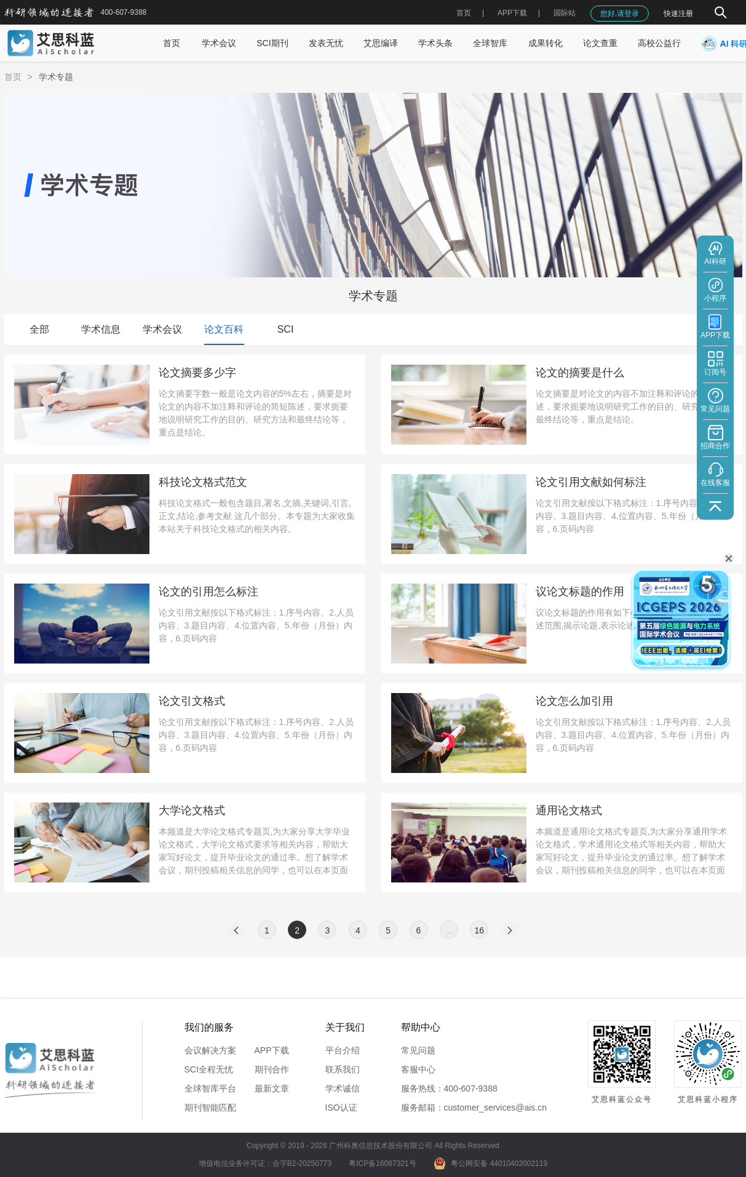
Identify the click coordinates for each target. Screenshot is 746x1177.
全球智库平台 (210, 1088)
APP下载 (272, 1050)
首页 (463, 13)
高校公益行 (659, 43)
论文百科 (224, 329)
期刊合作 (272, 1069)
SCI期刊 (272, 43)
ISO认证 (341, 1107)
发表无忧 (326, 43)
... (449, 930)
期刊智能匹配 (210, 1107)
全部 (39, 329)
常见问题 (418, 1050)
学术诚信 (342, 1088)
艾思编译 (380, 43)
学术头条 (435, 43)
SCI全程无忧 (209, 1069)
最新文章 (272, 1088)
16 (479, 930)
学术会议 (219, 43)
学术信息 (101, 329)
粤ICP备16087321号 (382, 1163)
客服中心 (418, 1069)
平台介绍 (342, 1050)
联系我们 (342, 1069)
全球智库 (490, 43)
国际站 (565, 13)
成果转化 (545, 43)
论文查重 (600, 43)
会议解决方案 (210, 1050)
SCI (285, 329)
